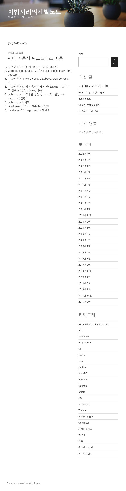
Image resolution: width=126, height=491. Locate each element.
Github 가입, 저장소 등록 (91, 92)
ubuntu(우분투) (86, 416)
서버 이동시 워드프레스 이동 (35, 58)
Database (83, 336)
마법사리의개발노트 (34, 11)
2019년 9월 (84, 252)
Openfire (82, 385)
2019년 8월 (84, 258)
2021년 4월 (84, 190)
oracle (81, 391)
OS (80, 398)
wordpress (83, 422)
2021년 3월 (84, 196)
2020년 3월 (84, 233)
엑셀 (80, 441)
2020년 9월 (84, 221)
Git (79, 348)
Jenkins (82, 367)
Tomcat (82, 410)
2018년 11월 (85, 270)
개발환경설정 (85, 429)
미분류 (81, 435)
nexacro (82, 379)
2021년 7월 (84, 178)
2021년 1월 (84, 209)
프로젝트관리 (85, 453)
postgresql (84, 404)
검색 (80, 53)
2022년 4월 (84, 153)
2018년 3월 (84, 283)
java (80, 361)
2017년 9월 (84, 301)
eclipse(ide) (84, 342)
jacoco (82, 355)
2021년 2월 (84, 203)
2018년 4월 (84, 277)
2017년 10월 (85, 295)
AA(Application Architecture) (93, 324)
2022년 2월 (84, 160)
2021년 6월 (84, 184)
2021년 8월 (84, 172)
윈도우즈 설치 (85, 447)
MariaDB (82, 373)
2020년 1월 (84, 246)
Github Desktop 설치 (89, 104)
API (80, 330)
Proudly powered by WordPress (23, 483)
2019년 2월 (84, 264)
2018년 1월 (84, 289)
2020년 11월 (85, 215)
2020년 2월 (84, 240)
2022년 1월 (84, 166)
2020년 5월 (84, 227)
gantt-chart (84, 98)
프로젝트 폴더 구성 (88, 111)
